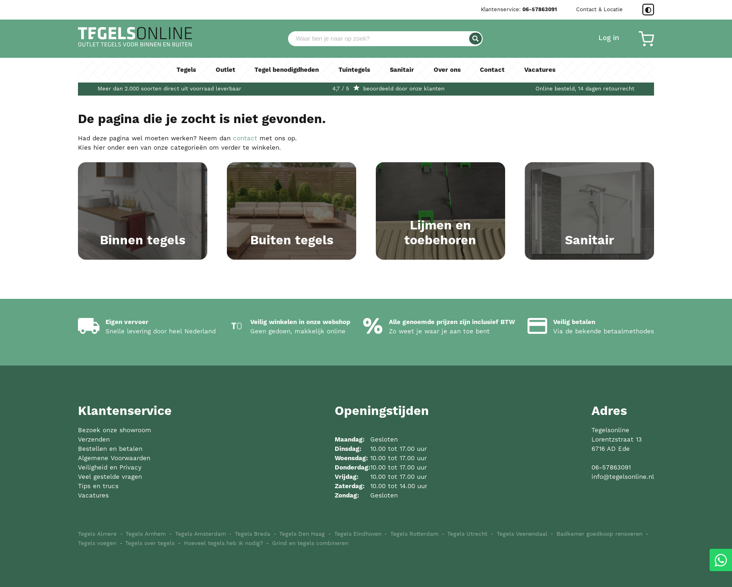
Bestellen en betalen (110, 449)
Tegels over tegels (150, 543)
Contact (493, 70)
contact (245, 139)
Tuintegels (354, 70)
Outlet (224, 70)
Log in (608, 38)
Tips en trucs (98, 486)
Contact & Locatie (599, 9)
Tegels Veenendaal (522, 534)
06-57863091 (539, 10)
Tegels (185, 70)
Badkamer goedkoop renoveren (599, 534)
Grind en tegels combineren (310, 543)
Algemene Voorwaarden (114, 459)
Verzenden (94, 440)
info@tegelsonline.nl (622, 477)
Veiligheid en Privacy (109, 468)
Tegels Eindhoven (357, 534)
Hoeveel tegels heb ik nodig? (223, 543)
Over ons (448, 70)
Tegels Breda (252, 534)
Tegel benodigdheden (286, 70)
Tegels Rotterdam (414, 534)
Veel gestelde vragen (110, 477)
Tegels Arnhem (146, 534)
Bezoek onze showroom (114, 431)
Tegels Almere (97, 534)
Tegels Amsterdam (200, 534)
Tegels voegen (97, 543)
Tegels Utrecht (467, 534)
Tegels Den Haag (302, 534)
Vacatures (541, 70)
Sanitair (402, 70)
